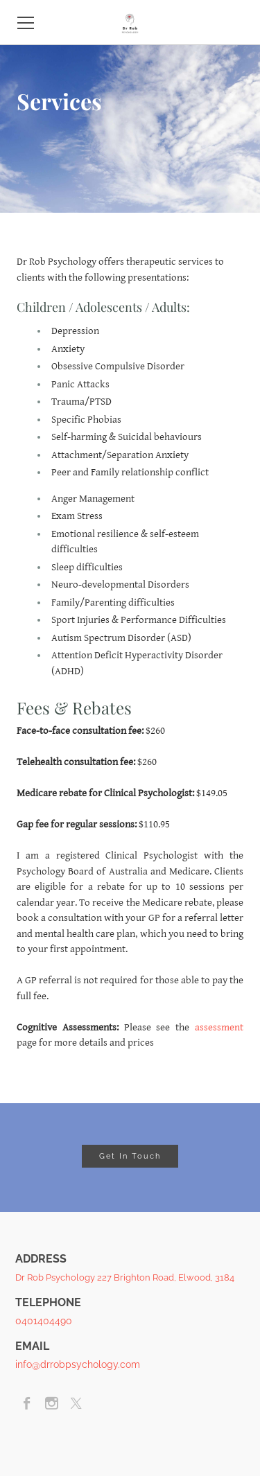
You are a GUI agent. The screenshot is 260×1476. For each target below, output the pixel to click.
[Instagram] (51, 1403)
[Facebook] (27, 1403)
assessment (219, 1027)
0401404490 (43, 1320)
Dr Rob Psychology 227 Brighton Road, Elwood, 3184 (124, 1277)
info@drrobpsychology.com (77, 1364)
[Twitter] (76, 1403)
